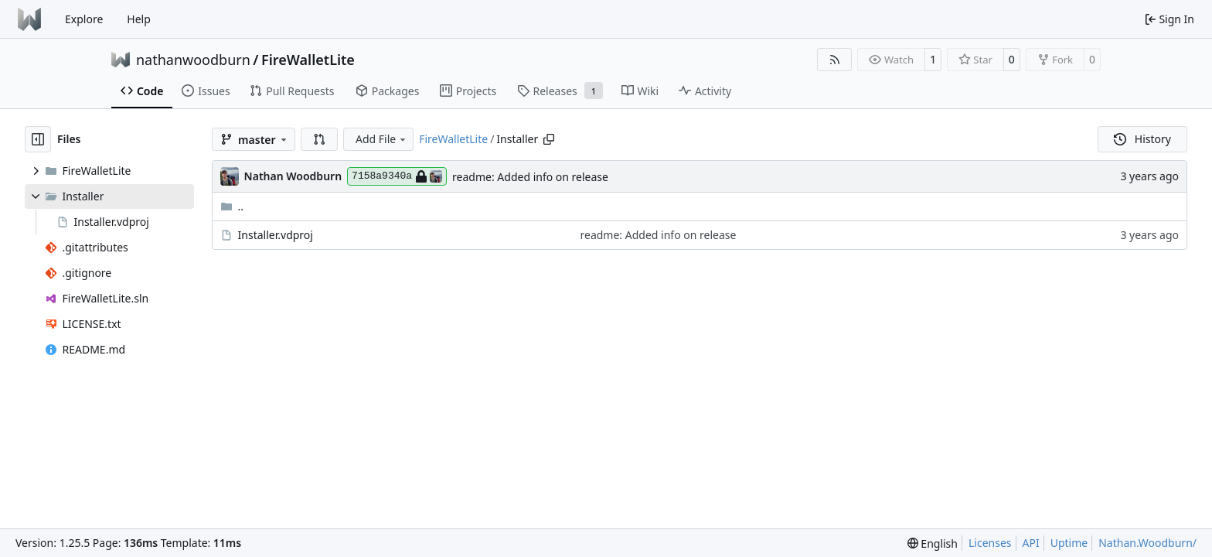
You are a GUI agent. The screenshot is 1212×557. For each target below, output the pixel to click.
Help (139, 19)
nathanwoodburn (193, 59)
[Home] (29, 19)
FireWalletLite (308, 59)
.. (232, 206)
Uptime (1069, 542)
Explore (84, 19)
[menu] (932, 543)
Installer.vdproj (275, 234)
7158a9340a (397, 176)
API (1031, 542)
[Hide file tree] (38, 139)
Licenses (990, 542)
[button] (319, 139)
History (1142, 139)
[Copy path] (548, 139)
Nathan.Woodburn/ (1147, 542)
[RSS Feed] (835, 59)
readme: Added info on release (530, 176)
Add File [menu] (382, 139)
